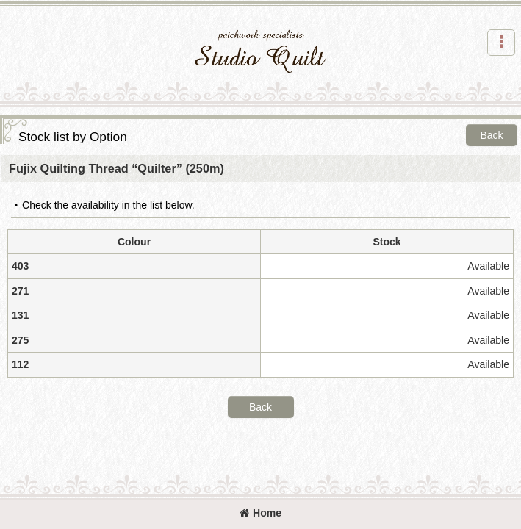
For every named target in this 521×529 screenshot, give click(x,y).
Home (260, 513)
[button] (501, 42)
